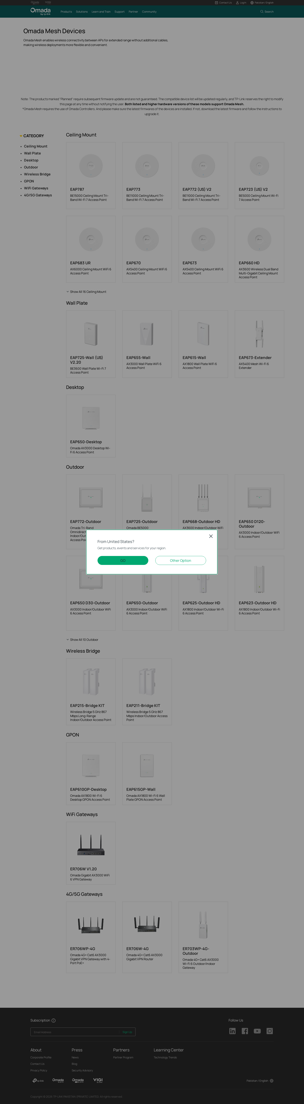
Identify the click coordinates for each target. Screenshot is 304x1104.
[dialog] (152, 552)
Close (211, 536)
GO (122, 560)
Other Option (180, 560)
